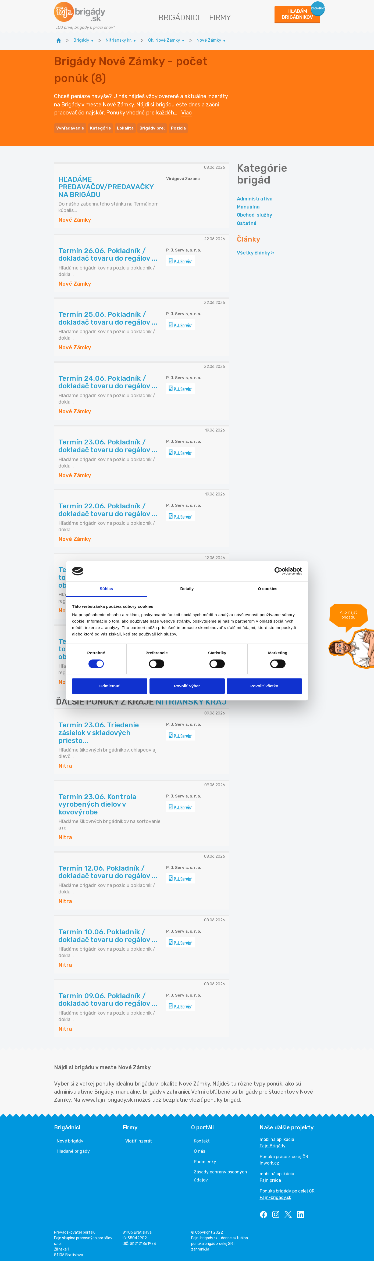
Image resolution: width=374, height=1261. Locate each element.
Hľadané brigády (73, 1149)
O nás (199, 1149)
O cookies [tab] (267, 589)
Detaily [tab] (187, 589)
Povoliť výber (187, 686)
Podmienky (205, 1159)
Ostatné (247, 221)
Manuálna (248, 205)
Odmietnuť (109, 686)
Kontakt (202, 1138)
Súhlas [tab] (106, 589)
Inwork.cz (269, 1160)
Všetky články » (255, 251)
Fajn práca (270, 1178)
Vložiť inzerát (138, 1138)
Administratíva (255, 196)
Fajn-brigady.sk (275, 1195)
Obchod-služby (254, 213)
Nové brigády (70, 1138)
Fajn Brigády (273, 1143)
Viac (186, 111)
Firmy (220, 17)
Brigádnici (179, 17)
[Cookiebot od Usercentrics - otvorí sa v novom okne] (278, 571)
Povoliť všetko (264, 686)
